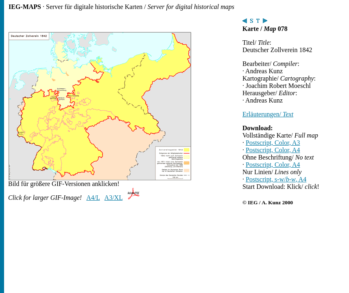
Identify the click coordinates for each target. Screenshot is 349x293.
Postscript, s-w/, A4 (276, 179)
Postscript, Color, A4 (273, 149)
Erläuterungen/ (267, 114)
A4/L (93, 197)
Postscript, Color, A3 (273, 142)
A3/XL (114, 197)
